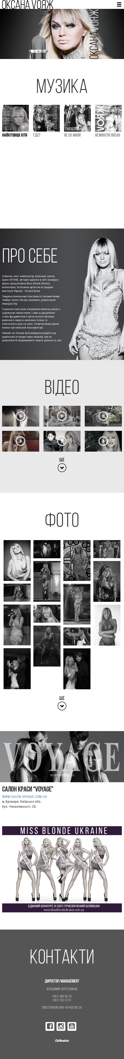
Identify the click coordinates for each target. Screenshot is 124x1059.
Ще (62, 459)
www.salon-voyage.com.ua (24, 797)
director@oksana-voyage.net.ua (62, 1007)
